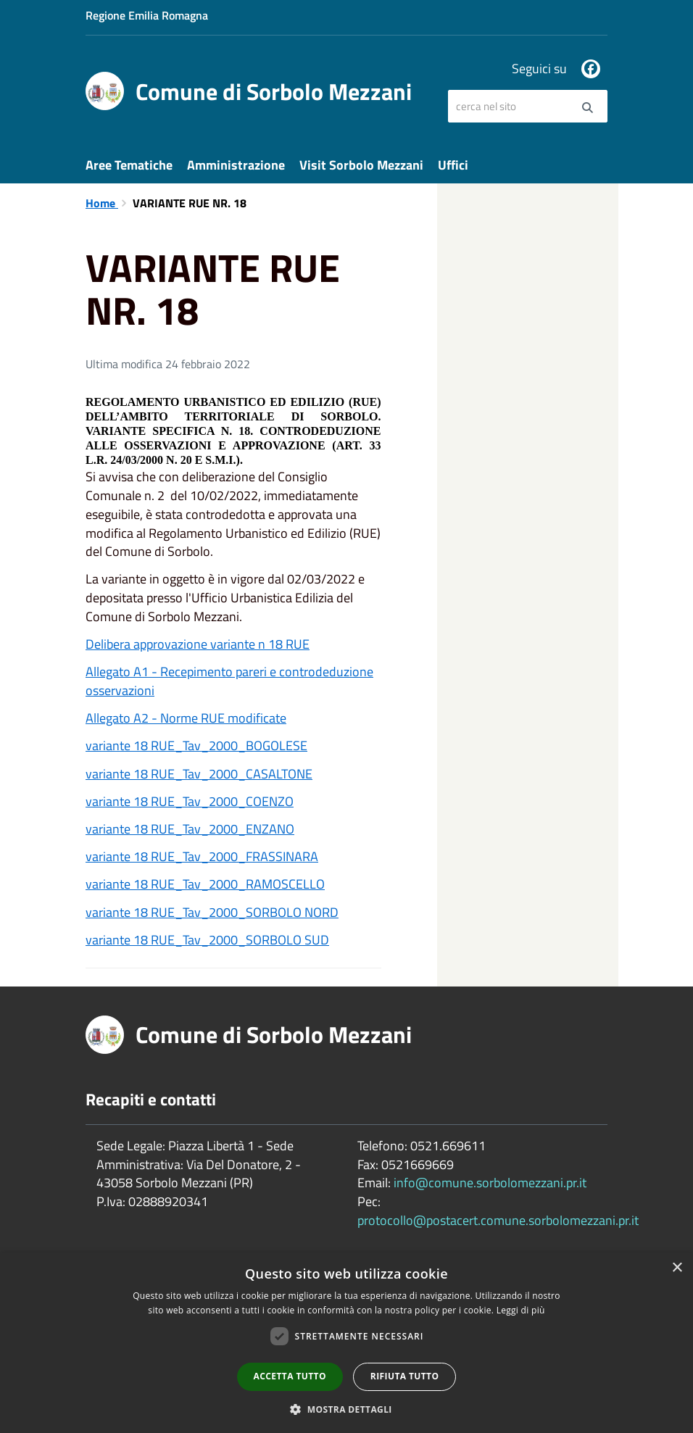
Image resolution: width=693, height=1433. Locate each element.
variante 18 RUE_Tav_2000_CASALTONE (199, 774)
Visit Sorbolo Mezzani (361, 165)
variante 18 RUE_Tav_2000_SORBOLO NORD (212, 912)
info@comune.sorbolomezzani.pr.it (490, 1182)
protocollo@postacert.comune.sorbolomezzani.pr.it (498, 1220)
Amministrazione (236, 165)
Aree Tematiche (129, 165)
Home (102, 203)
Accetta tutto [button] (290, 1376)
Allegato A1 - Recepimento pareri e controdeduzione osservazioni (229, 681)
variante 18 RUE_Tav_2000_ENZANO (190, 829)
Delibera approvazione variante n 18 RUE (198, 644)
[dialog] (346, 1343)
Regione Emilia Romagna (147, 15)
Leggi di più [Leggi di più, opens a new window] (521, 1310)
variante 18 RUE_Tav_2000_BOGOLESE (196, 745)
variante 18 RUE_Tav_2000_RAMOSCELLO (205, 884)
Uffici (453, 165)
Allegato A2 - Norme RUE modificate (186, 718)
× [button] (676, 1268)
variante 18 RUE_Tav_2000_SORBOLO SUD (207, 940)
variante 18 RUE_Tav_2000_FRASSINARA (202, 856)
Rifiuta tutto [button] (404, 1376)
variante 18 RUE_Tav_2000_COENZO (190, 801)
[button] (346, 1409)
